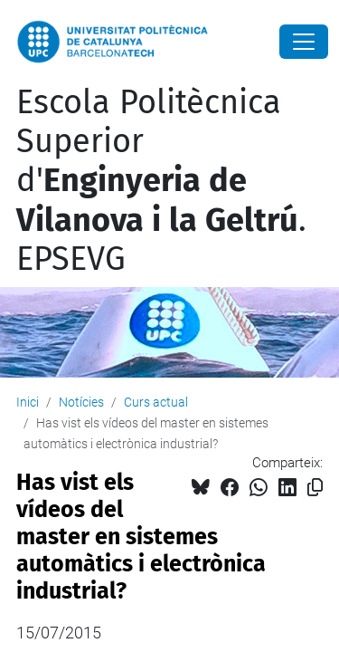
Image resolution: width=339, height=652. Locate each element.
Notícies (81, 402)
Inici (27, 402)
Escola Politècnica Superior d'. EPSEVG (161, 180)
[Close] (303, 41)
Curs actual (156, 402)
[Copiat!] (315, 487)
